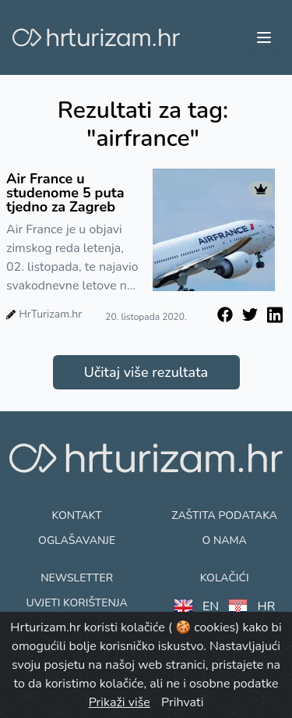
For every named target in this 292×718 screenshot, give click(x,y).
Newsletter (76, 577)
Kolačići (224, 577)
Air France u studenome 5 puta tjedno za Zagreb (65, 193)
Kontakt (77, 515)
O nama (224, 540)
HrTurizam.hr (50, 314)
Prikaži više (119, 702)
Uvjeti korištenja (76, 602)
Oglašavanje (76, 540)
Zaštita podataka (224, 515)
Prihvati (182, 702)
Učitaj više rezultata (146, 372)
